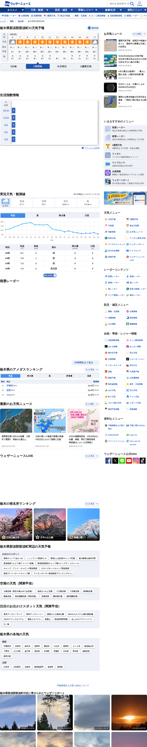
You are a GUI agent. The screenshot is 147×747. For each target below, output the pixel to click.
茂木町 (37, 651)
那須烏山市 (89, 646)
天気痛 (6, 118)
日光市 (6, 667)
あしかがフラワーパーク (81, 619)
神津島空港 (87, 591)
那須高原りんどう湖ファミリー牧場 (18, 563)
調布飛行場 (57, 596)
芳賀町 (56, 651)
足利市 (18, 646)
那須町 (60, 667)
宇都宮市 (7, 646)
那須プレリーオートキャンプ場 (17, 573)
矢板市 (27, 667)
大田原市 (17, 667)
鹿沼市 (47, 646)
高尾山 (47, 619)
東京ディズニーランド (13, 614)
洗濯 (6, 139)
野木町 (75, 651)
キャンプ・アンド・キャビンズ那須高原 (20, 568)
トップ (3, 21)
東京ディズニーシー (34, 614)
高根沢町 (86, 651)
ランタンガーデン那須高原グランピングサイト (53, 573)
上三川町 (17, 651)
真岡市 (66, 646)
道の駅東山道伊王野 (87, 558)
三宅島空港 (74, 591)
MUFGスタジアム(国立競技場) (80, 614)
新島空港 (7, 596)
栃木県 (21, 21)
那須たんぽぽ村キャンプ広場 (63, 558)
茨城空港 (45, 596)
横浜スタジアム (34, 619)
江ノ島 (6, 624)
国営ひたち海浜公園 (55, 614)
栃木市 (27, 646)
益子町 (27, 651)
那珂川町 (7, 656)
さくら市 (76, 646)
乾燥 (6, 125)
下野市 (6, 651)
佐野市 (37, 646)
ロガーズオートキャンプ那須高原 (55, 568)
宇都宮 (9, 386)
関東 (12, 21)
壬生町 (66, 651)
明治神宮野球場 (60, 619)
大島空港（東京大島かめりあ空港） (18, 591)
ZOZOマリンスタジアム (14, 619)
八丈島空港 (61, 591)
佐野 (8, 390)
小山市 (56, 646)
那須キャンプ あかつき (13, 558)
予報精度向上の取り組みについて (73, 685)
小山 (8, 395)
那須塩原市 (39, 667)
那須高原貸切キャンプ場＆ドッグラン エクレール (58, 563)
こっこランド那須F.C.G (37, 558)
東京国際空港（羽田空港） (26, 596)
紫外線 (6, 110)
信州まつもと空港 (44, 591)
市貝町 (47, 651)
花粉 (6, 132)
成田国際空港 (72, 596)
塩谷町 (50, 667)
